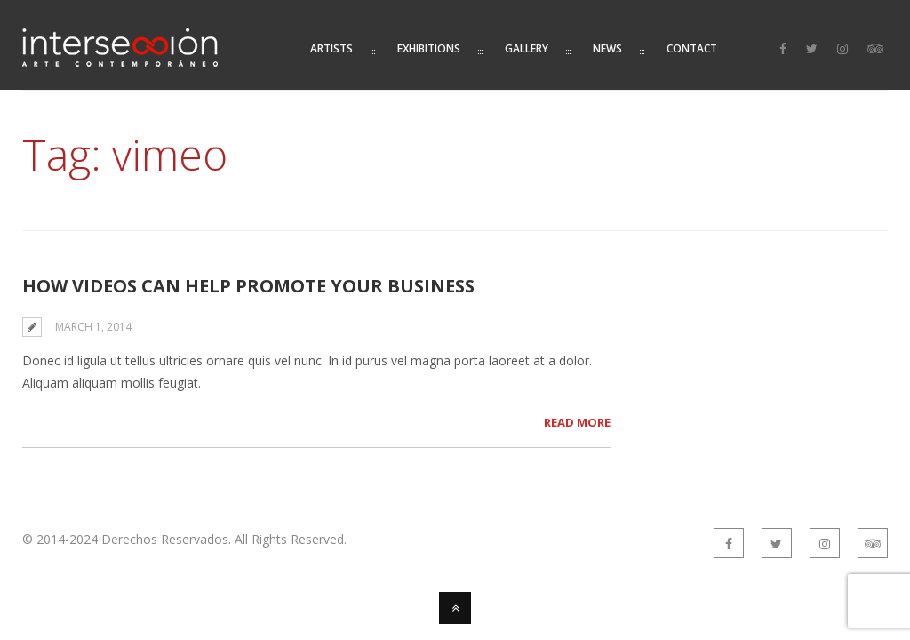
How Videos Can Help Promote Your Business (248, 286)
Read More (577, 422)
